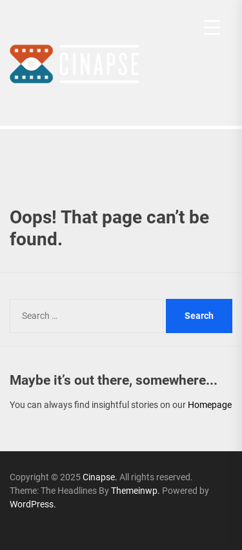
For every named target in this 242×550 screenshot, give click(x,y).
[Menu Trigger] (212, 27)
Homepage (210, 405)
